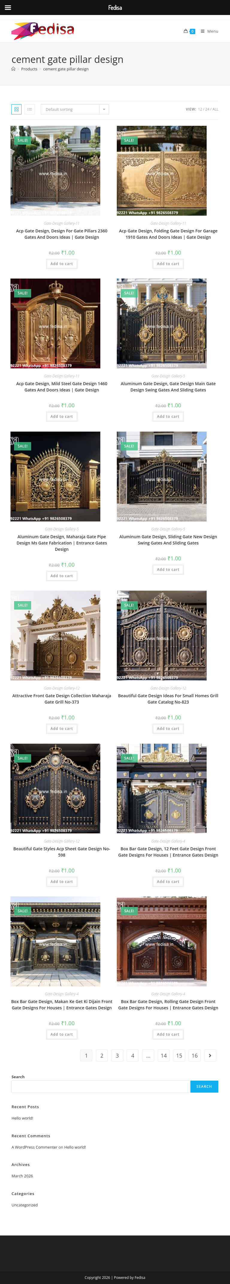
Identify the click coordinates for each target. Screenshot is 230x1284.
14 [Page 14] (164, 1055)
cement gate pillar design (66, 69)
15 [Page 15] (179, 1055)
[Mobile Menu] (207, 31)
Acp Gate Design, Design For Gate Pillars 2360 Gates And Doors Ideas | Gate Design (62, 234)
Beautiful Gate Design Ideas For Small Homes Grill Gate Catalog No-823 (168, 699)
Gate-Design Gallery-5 (168, 376)
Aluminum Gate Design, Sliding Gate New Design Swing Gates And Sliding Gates (168, 540)
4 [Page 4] (132, 1055)
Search (18, 1076)
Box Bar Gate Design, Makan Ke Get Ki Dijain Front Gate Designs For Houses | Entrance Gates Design (61, 1005)
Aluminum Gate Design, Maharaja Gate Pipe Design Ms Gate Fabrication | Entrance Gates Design (61, 543)
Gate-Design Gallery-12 (62, 688)
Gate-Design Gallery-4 (168, 841)
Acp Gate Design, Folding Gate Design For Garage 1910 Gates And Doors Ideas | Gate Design (168, 234)
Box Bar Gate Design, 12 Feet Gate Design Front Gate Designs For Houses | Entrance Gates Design (168, 852)
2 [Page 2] (101, 1055)
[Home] (13, 69)
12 (200, 109)
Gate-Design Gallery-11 (62, 223)
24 (207, 109)
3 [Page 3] (117, 1055)
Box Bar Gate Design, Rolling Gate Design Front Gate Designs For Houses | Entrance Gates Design (168, 1005)
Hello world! (22, 1118)
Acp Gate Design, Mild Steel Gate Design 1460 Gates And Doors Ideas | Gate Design (61, 387)
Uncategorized (24, 1205)
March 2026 (22, 1176)
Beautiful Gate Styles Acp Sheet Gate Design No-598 (61, 852)
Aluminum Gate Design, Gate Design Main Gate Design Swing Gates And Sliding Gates (168, 387)
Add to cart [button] (62, 263)
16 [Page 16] (195, 1055)
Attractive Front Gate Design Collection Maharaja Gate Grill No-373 (61, 699)
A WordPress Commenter (34, 1147)
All (215, 109)
